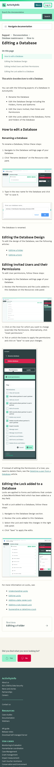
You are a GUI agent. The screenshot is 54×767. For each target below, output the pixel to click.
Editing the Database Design (15, 61)
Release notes (7, 732)
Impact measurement (10, 758)
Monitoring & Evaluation (11, 745)
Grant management (10, 755)
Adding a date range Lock (20, 600)
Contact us (6, 704)
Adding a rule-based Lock (20, 604)
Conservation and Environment (14, 764)
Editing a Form (15, 255)
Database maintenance (12, 38)
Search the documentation (13, 12)
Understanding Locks (18, 591)
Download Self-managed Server (14, 735)
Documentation (20, 35)
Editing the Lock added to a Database (19, 71)
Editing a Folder (16, 250)
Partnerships (7, 692)
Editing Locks (15, 595)
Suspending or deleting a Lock (22, 609)
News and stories (9, 689)
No (24, 658)
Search (47, 16)
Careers (5, 695)
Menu (38, 5)
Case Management (9, 752)
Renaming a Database (15, 138)
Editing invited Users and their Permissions (21, 66)
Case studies (7, 715)
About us (5, 682)
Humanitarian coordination (12, 748)
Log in (48, 5)
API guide (5, 729)
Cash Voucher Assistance (12, 761)
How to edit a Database (13, 56)
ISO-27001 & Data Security (12, 686)
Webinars (6, 721)
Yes (9, 658)
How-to (30, 38)
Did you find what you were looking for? (21, 651)
